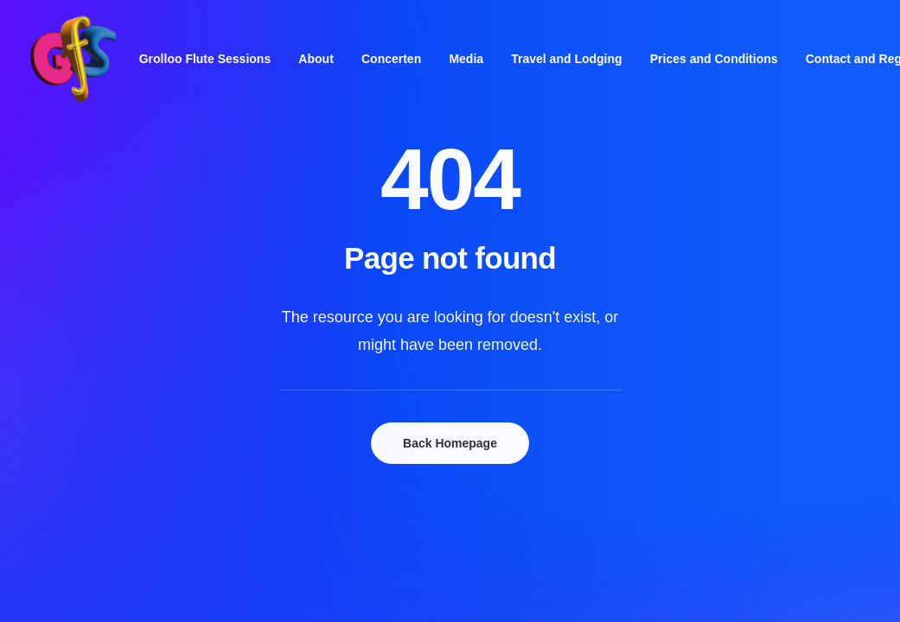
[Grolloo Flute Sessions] (73, 59)
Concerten (391, 59)
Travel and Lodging (566, 59)
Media (466, 59)
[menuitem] (205, 58)
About (315, 59)
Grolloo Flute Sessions (205, 59)
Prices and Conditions (714, 59)
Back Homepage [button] (450, 443)
